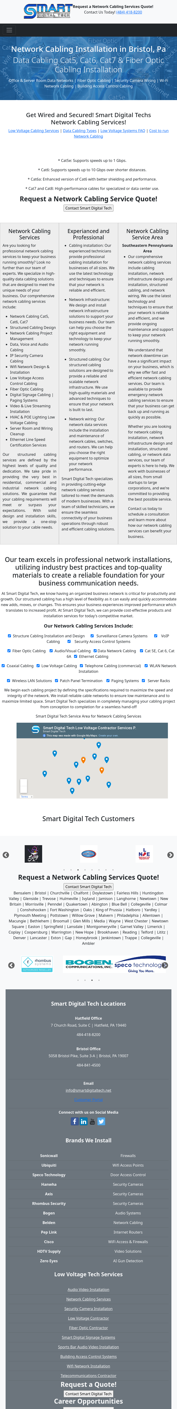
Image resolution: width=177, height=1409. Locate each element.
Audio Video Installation (88, 1289)
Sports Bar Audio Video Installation (88, 1347)
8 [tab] (113, 870)
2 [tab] (71, 870)
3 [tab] (78, 870)
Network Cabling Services (88, 1299)
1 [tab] (64, 870)
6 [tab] (99, 870)
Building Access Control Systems (88, 1356)
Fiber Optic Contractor (88, 1327)
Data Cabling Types (80, 130)
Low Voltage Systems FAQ (123, 130)
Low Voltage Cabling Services (33, 130)
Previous (4, 853)
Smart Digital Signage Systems (88, 1337)
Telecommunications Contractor (88, 1375)
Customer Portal (88, 1099)
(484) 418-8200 (129, 12)
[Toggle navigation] (9, 30)
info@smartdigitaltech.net (88, 1090)
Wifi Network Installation (88, 1366)
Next (169, 853)
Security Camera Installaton (88, 1308)
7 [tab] (106, 870)
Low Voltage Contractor (88, 1318)
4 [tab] (85, 870)
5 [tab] (92, 870)
